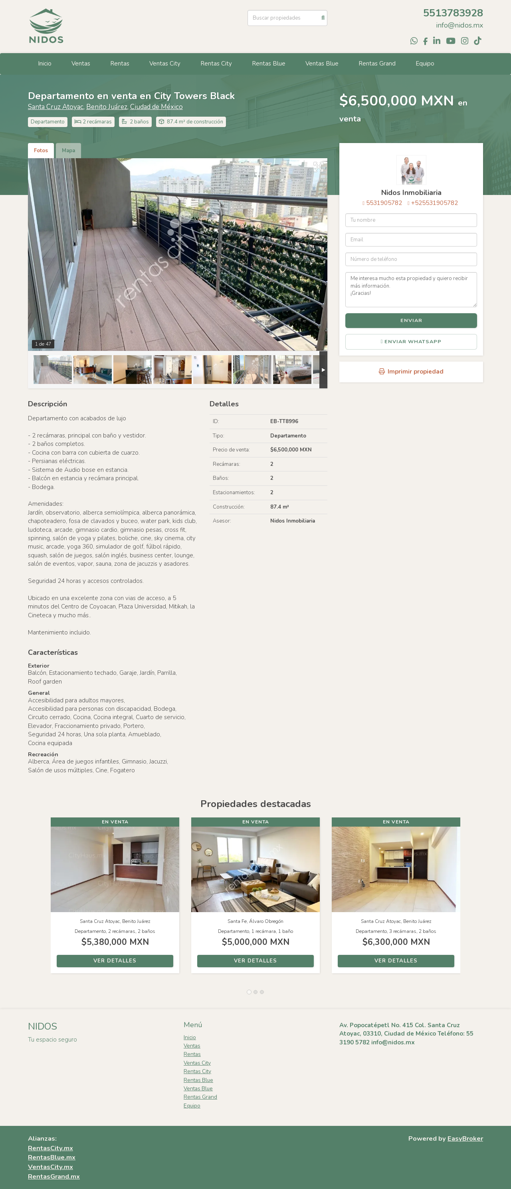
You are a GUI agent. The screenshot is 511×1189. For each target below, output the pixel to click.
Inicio (44, 64)
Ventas (80, 64)
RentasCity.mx (50, 1148)
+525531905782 (434, 203)
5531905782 (384, 203)
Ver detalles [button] (115, 960)
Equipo (425, 64)
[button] (39, 899)
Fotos (41, 150)
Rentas (119, 64)
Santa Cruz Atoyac (55, 106)
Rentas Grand (377, 64)
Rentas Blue (268, 64)
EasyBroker (465, 1138)
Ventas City (164, 64)
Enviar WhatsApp (411, 341)
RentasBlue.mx (51, 1157)
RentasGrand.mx (54, 1176)
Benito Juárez (106, 106)
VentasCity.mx (50, 1166)
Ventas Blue (322, 64)
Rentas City (216, 64)
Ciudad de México (156, 106)
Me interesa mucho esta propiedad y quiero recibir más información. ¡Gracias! (411, 289)
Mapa (68, 150)
